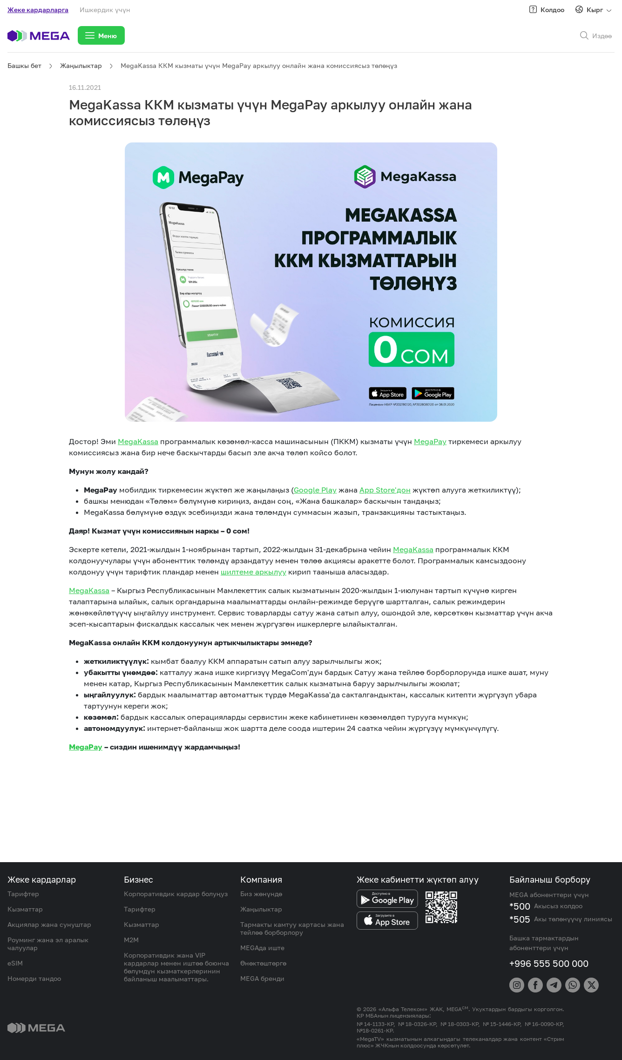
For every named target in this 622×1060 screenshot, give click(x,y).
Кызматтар (25, 909)
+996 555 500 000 (548, 963)
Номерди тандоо (34, 978)
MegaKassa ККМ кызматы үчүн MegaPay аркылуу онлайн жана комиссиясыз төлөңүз (259, 65)
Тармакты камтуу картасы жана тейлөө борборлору (292, 928)
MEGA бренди (262, 978)
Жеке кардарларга (37, 10)
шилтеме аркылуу (253, 571)
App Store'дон (385, 489)
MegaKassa (138, 441)
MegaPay (430, 441)
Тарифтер (23, 894)
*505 (519, 919)
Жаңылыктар (81, 65)
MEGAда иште (262, 948)
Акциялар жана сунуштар (49, 924)
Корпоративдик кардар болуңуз (176, 894)
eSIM (15, 963)
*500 (519, 905)
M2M (131, 940)
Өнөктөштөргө (263, 963)
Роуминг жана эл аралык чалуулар (47, 944)
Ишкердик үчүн (105, 10)
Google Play (315, 489)
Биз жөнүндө (261, 894)
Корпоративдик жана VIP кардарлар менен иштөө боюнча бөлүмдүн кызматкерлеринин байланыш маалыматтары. (176, 967)
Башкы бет (24, 65)
